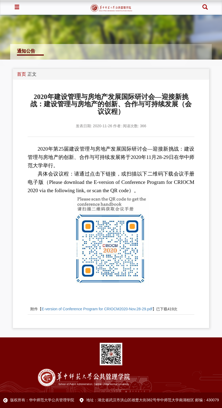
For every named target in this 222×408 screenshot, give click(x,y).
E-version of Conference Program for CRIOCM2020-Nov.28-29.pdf (97, 309)
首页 (21, 74)
